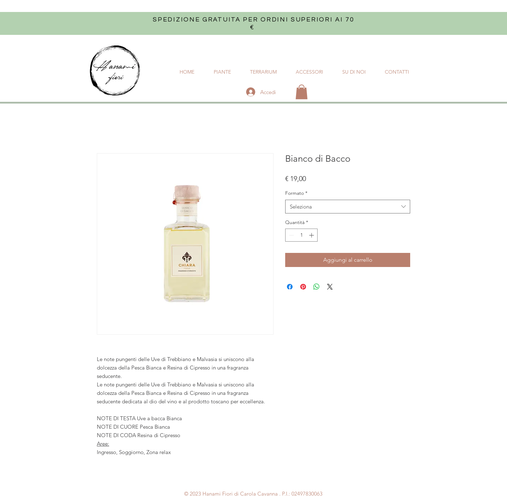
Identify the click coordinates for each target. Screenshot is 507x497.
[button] (301, 92)
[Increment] (312, 235)
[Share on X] (330, 286)
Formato (296, 193)
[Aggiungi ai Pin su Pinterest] (303, 286)
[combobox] (347, 206)
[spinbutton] (301, 235)
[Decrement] (290, 235)
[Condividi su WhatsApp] (316, 286)
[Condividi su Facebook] (290, 286)
